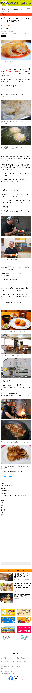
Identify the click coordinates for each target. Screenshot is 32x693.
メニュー (29, 11)
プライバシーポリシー (7, 662)
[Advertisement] (16, 645)
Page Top (15, 653)
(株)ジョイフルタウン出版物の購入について (8, 672)
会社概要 (3, 658)
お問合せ (19, 666)
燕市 (2, 28)
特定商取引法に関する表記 (8, 667)
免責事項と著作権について (24, 662)
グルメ (6, 28)
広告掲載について (22, 658)
